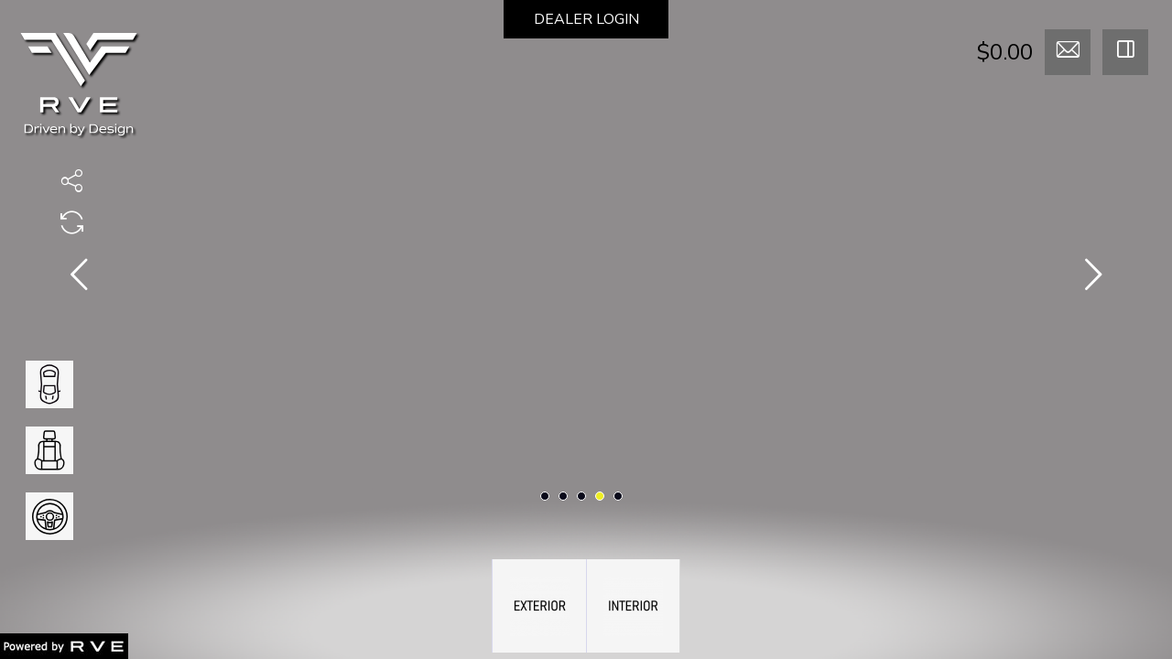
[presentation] (78, 278)
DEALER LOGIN (586, 19)
